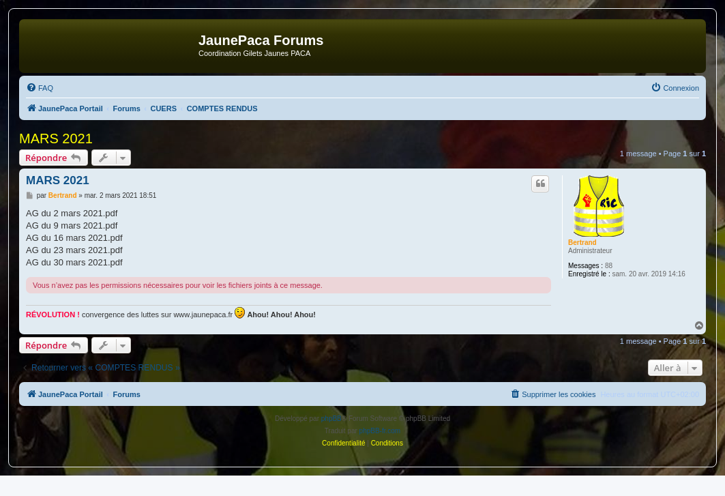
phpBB (331, 418)
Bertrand (582, 242)
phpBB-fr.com (380, 431)
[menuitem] (39, 88)
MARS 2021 (56, 138)
